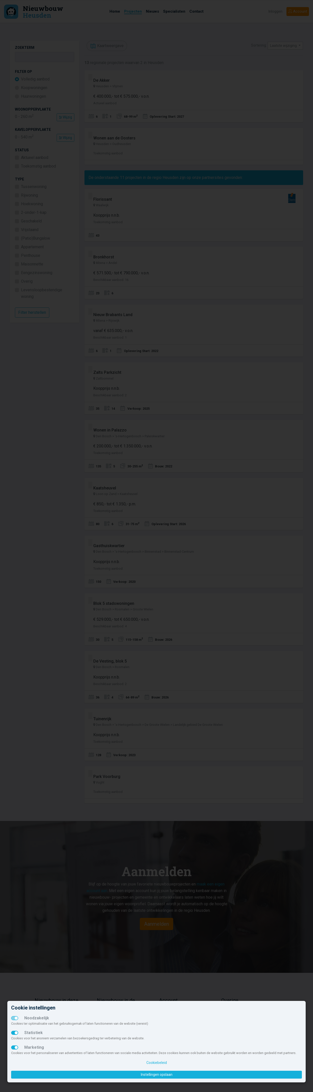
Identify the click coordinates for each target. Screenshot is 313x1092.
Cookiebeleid (156, 1063)
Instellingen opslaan (156, 1075)
